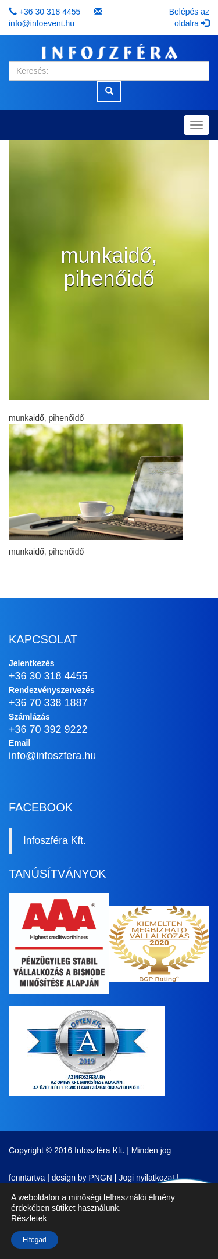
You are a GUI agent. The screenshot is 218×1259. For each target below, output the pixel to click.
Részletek (29, 1218)
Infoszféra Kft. (54, 840)
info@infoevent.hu (41, 23)
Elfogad (35, 1240)
